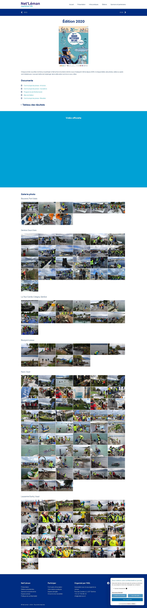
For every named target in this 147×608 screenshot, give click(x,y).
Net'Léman (25, 583)
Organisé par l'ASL (82, 583)
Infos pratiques (93, 4)
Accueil (71, 4)
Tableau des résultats (33, 104)
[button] (73, 104)
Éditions (104, 4)
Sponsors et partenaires (118, 4)
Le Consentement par (127, 603)
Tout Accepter (127, 599)
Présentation (81, 4)
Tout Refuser (135, 595)
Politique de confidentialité (117, 592)
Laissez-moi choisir (119, 595)
